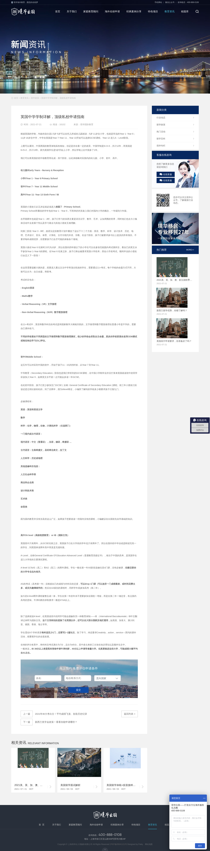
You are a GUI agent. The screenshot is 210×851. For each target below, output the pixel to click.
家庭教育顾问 (90, 11)
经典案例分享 (133, 11)
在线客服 (166, 174)
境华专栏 (161, 145)
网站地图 (148, 844)
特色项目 (153, 11)
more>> (190, 250)
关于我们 (72, 11)
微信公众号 (170, 2)
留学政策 (35, 98)
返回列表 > (129, 714)
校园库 (185, 11)
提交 (78, 690)
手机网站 (158, 2)
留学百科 (161, 138)
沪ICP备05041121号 (118, 844)
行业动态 (161, 117)
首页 (57, 11)
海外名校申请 (112, 11)
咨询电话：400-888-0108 (188, 2)
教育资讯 (170, 11)
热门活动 (161, 131)
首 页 (41, 824)
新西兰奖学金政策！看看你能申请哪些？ (49, 722)
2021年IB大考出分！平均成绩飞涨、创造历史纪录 (54, 714)
